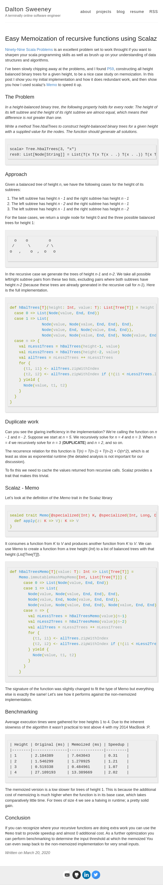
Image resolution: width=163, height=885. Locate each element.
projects (103, 12)
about (85, 12)
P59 (110, 69)
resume (137, 12)
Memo (51, 85)
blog (121, 12)
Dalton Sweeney (28, 9)
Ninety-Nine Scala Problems (29, 49)
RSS (153, 12)
